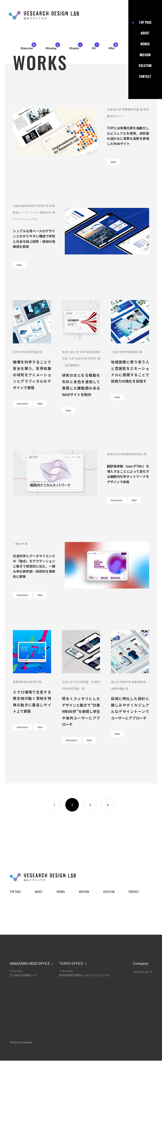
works (145, 44)
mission (145, 54)
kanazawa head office (30, 963)
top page (145, 22)
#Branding (51, 48)
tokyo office (71, 963)
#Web (111, 48)
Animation (22, 403)
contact (145, 76)
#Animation (27, 48)
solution (145, 65)
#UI (94, 48)
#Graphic (74, 48)
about (145, 33)
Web (113, 162)
